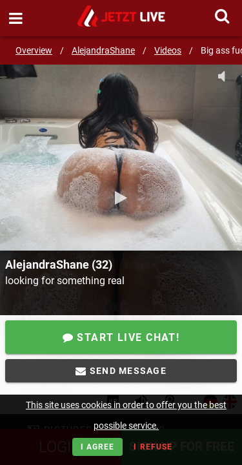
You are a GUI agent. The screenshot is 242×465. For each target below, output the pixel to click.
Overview (33, 50)
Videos (167, 50)
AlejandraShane (103, 50)
